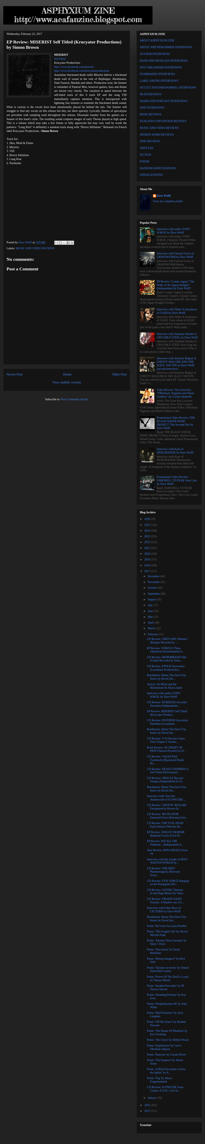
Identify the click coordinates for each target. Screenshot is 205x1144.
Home (67, 374)
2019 (147, 559)
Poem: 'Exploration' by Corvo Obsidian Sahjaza (164, 1047)
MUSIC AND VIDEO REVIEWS (35, 248)
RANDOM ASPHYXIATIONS (158, 168)
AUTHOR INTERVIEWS (155, 54)
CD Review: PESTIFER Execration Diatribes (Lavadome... (167, 722)
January (152, 1097)
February (153, 634)
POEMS (144, 161)
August (152, 599)
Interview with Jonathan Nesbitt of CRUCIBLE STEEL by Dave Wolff (177, 335)
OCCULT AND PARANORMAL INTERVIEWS (168, 87)
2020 (147, 553)
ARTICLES (146, 148)
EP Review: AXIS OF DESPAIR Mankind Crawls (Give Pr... (165, 834)
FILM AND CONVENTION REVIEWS (163, 121)
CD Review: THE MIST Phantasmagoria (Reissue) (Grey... (163, 872)
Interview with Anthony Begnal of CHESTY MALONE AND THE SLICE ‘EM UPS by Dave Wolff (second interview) (176, 363)
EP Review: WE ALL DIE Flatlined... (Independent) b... (165, 843)
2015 (147, 1110)
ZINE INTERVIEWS (152, 107)
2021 (147, 548)
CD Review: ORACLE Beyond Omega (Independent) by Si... (165, 780)
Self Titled (60, 58)
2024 (147, 530)
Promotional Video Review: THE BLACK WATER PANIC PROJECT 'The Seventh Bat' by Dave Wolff (176, 423)
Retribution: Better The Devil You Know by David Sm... (166, 677)
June (151, 611)
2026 (147, 518)
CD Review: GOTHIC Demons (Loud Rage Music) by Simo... (166, 891)
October (153, 587)
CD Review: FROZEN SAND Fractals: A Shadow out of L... (165, 900)
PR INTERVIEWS (150, 94)
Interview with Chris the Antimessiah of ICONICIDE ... (166, 798)
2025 (147, 524)
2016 (147, 1105)
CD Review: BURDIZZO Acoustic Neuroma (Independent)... (167, 704)
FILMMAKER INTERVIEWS (157, 74)
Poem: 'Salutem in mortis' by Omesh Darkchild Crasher (168, 969)
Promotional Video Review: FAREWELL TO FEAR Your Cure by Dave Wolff (177, 480)
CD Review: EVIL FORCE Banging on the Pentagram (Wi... (168, 882)
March (152, 628)
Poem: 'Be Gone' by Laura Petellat (167, 925)
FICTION (145, 154)
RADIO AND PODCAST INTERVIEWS (163, 101)
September (154, 593)
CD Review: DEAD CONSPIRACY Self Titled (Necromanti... (168, 771)
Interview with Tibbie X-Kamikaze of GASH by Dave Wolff (177, 311)
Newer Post (15, 374)
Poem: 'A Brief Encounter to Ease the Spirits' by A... (166, 1071)
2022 (147, 542)
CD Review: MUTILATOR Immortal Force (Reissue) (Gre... (167, 816)
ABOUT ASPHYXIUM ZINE (157, 40)
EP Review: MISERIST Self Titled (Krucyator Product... (167, 713)
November (154, 582)
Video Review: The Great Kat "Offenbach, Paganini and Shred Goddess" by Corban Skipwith (175, 393)
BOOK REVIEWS (150, 114)
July (150, 605)
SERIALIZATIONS (151, 174)
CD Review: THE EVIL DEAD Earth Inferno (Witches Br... (165, 825)
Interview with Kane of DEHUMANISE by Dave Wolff (175, 451)
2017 (147, 571)
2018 (147, 565)
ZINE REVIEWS (150, 141)
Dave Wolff (164, 195)
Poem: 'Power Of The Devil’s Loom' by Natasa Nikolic (168, 978)
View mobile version (66, 382)
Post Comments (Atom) (74, 399)
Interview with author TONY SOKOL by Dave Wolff (173, 231)
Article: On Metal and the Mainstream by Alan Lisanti (164, 686)
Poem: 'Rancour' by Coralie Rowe (166, 1054)
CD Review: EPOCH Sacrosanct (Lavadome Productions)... (165, 668)
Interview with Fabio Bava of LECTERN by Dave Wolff (164, 909)
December (154, 576)
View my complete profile (168, 201)
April (151, 622)
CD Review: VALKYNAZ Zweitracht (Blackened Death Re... (165, 760)
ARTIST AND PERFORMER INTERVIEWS (166, 47)
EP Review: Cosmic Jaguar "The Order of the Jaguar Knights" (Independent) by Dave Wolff (175, 285)
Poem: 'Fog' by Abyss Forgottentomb (159, 1080)
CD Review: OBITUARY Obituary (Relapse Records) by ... (167, 640)
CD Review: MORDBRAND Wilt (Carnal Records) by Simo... (166, 659)
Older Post (119, 374)
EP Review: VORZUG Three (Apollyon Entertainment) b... (165, 650)
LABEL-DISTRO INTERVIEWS (159, 80)
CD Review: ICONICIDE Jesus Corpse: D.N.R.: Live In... (165, 1089)
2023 (147, 536)
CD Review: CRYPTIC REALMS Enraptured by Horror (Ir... (166, 807)
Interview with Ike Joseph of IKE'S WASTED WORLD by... (167, 861)
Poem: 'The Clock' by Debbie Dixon (168, 1039)
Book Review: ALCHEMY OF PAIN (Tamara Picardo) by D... (166, 749)
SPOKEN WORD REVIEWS (157, 134)
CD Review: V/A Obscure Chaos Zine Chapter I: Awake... (166, 740)
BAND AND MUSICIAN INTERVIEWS (164, 60)
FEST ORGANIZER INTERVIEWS (161, 67)
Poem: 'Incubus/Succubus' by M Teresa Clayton (165, 987)
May (151, 616)
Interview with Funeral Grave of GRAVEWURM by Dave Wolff (175, 255)
